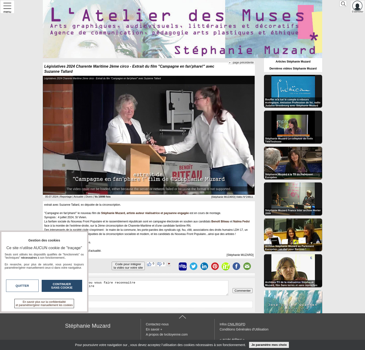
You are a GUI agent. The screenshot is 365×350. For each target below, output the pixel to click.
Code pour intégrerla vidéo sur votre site (128, 265)
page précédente (243, 62)
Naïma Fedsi (241, 221)
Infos (232, 324)
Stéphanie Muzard (88, 326)
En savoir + (154, 329)
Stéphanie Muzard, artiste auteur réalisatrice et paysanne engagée (145, 213)
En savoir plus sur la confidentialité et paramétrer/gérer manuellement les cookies (44, 303)
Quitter (22, 285)
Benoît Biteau (220, 221)
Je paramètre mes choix (269, 345)
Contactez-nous (157, 324)
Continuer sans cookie (62, 285)
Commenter (242, 290)
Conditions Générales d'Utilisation (244, 329)
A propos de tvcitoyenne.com (167, 334)
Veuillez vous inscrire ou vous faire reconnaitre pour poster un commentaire (136, 288)
